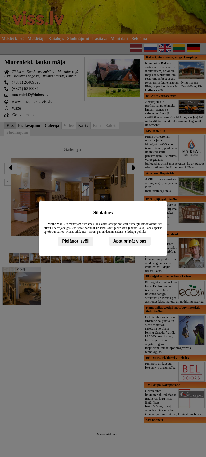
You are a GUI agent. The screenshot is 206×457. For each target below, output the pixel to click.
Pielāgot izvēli (75, 241)
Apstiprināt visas (130, 241)
